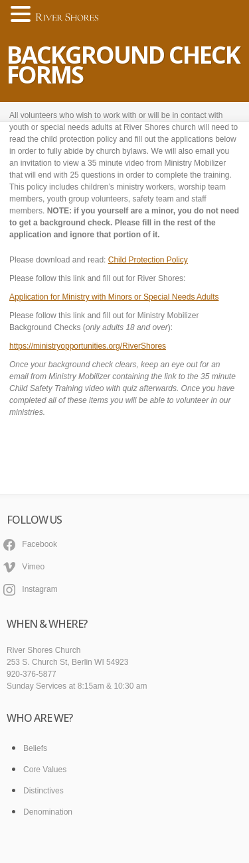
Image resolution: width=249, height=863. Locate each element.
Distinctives (43, 790)
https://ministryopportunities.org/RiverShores (87, 346)
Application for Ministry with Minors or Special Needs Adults (113, 297)
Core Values (44, 769)
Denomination (47, 812)
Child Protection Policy (148, 259)
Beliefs (35, 748)
